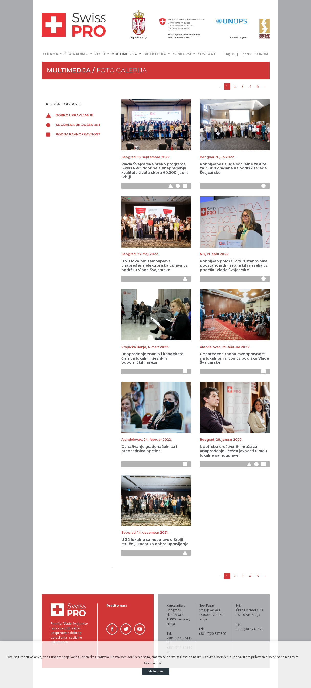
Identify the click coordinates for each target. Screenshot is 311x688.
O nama (51, 54)
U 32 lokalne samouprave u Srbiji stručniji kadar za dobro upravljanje (154, 541)
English (230, 54)
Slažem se (155, 671)
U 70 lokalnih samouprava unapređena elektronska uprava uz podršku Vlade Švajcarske (154, 265)
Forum (261, 54)
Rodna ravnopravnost (73, 134)
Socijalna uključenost (73, 125)
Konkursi (182, 54)
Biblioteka (155, 54)
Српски (246, 54)
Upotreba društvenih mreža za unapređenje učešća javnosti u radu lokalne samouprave (233, 451)
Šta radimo (77, 54)
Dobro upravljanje (69, 115)
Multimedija (124, 54)
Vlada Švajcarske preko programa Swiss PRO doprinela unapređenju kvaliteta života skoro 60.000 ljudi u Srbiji (155, 170)
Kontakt (206, 54)
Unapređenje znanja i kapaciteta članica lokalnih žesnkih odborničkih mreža (152, 358)
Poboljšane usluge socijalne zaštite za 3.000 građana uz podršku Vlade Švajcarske (233, 168)
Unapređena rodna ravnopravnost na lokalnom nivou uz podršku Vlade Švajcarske (234, 358)
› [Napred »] (264, 86)
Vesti (100, 54)
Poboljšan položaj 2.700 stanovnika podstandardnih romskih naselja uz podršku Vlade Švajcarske (234, 265)
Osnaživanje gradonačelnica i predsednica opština (149, 448)
